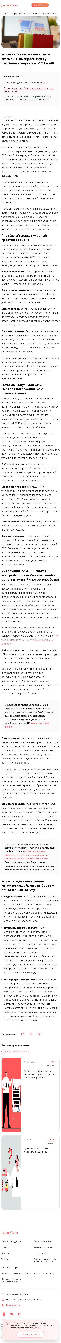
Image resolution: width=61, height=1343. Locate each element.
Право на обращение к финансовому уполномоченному (27, 1273)
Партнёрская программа (18, 1294)
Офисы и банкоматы (43, 1241)
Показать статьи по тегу (15, 1051)
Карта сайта (40, 1253)
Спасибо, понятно (30, 1334)
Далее (36, 1328)
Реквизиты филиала (43, 1247)
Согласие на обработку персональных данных (45, 1260)
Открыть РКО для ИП (11, 1241)
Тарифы (5, 1259)
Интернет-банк (52, 5)
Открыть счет (40, 5)
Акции (4, 1247)
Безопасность (13, 1305)
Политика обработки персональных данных (11, 1280)
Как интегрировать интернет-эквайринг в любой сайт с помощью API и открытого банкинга (26, 855)
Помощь (5, 1253)
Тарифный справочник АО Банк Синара (25, 1299)
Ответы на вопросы (10, 1267)
